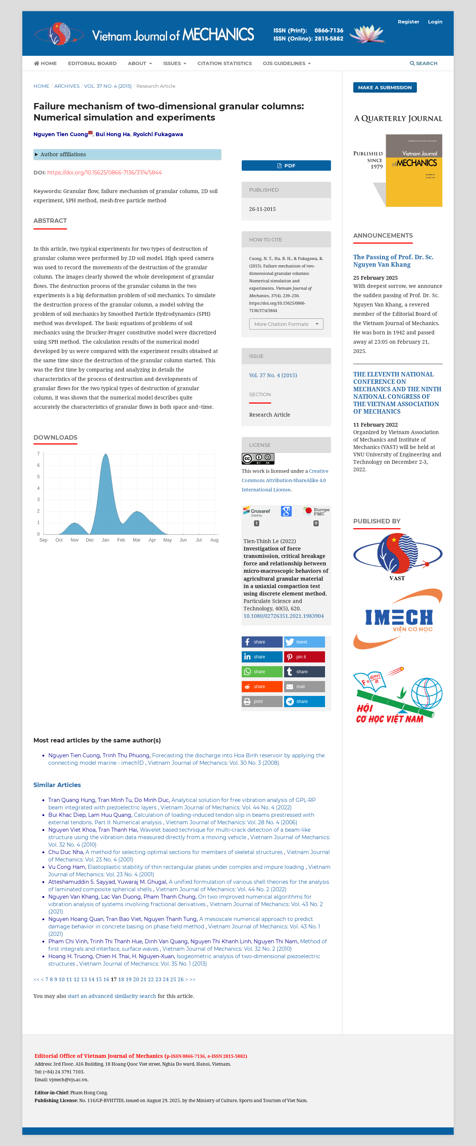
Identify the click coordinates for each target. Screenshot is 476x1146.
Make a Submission (385, 87)
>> (193, 979)
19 (129, 979)
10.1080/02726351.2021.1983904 (284, 615)
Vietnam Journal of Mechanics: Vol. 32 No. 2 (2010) (227, 949)
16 (106, 979)
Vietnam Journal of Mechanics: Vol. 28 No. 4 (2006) (232, 822)
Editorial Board (92, 63)
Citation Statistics (224, 63)
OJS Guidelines (285, 63)
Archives (67, 86)
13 (84, 979)
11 (69, 979)
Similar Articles (57, 785)
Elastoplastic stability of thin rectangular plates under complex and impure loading (197, 867)
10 (62, 979)
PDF (289, 165)
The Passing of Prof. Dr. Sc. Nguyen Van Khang (393, 261)
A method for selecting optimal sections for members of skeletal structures (185, 852)
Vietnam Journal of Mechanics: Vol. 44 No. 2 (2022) (221, 889)
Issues (172, 63)
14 (91, 979)
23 (158, 979)
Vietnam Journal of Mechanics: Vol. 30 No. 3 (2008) (213, 763)
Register (408, 22)
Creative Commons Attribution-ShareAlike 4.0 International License (285, 480)
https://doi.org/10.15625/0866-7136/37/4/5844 (104, 172)
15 (99, 979)
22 (151, 979)
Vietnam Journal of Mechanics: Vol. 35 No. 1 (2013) (143, 963)
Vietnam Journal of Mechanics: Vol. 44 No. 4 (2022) (226, 807)
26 (181, 979)
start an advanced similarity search (112, 995)
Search (424, 63)
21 (144, 979)
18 (121, 979)
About (138, 63)
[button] (262, 642)
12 (77, 979)
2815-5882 (234, 1056)
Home (45, 63)
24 (166, 979)
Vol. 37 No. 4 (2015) (108, 86)
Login (435, 22)
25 (173, 979)
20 (136, 979)
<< (36, 979)
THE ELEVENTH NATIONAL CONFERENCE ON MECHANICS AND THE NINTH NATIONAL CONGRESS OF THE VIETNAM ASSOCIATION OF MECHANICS (397, 392)
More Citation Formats (281, 324)
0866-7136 (194, 1056)
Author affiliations (63, 154)
